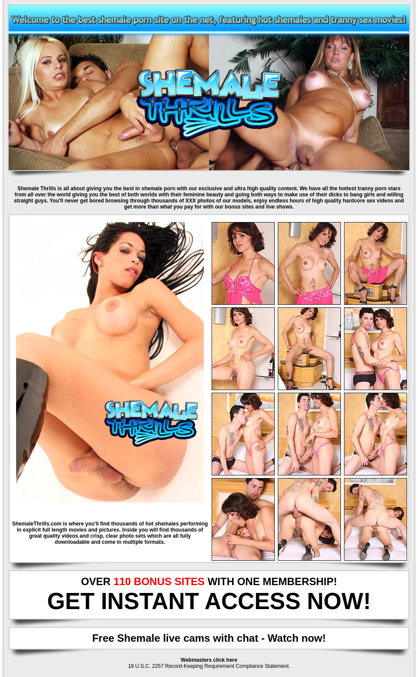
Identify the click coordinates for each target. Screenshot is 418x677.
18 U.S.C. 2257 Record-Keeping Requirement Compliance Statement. (209, 666)
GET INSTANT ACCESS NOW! (209, 601)
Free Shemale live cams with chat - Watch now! (209, 638)
